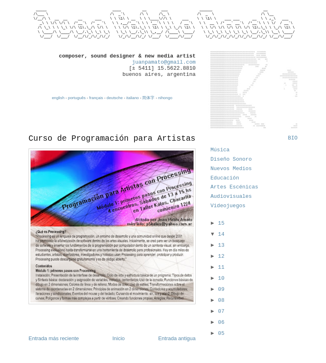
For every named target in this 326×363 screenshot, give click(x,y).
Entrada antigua (177, 338)
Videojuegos (228, 206)
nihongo (165, 97)
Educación (225, 178)
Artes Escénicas (234, 187)
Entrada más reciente (54, 338)
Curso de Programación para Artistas (112, 138)
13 (221, 245)
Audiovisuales (231, 196)
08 (221, 300)
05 (221, 333)
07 (221, 311)
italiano (132, 97)
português (77, 97)
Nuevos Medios (231, 169)
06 (221, 322)
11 (221, 267)
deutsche (115, 97)
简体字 (148, 97)
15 (221, 223)
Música (220, 150)
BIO (292, 138)
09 (221, 289)
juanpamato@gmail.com (164, 62)
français (96, 97)
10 (221, 278)
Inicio (118, 338)
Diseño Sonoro (231, 159)
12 (221, 256)
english (58, 97)
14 (221, 234)
